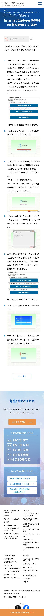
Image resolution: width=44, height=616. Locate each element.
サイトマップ (27, 578)
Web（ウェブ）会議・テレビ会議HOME (11, 512)
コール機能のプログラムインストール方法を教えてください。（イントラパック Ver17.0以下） (20, 13)
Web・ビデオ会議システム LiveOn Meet (31, 515)
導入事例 (6, 522)
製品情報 (26, 511)
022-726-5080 (21, 445)
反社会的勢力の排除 (29, 575)
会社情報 (26, 556)
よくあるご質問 (8, 559)
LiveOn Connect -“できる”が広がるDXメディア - (11, 537)
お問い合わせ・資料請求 (11, 594)
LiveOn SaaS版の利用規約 (12, 568)
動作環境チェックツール (11, 578)
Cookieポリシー (28, 567)
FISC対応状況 (35, 591)
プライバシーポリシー (30, 564)
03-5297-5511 (20, 440)
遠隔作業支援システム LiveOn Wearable (31, 520)
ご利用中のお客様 (9, 556)
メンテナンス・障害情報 (11, 571)
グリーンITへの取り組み (11, 533)
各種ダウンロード (9, 565)
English (25, 582)
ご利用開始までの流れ (11, 562)
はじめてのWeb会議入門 (11, 519)
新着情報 (6, 516)
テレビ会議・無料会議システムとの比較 (11, 529)
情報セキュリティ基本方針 (12, 591)
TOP (5, 10)
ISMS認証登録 (25, 591)
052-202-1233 (22, 459)
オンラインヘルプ (9, 574)
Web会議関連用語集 (10, 525)
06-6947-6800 (21, 450)
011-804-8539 (21, 454)
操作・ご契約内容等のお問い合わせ (15, 597)
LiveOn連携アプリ (29, 539)
